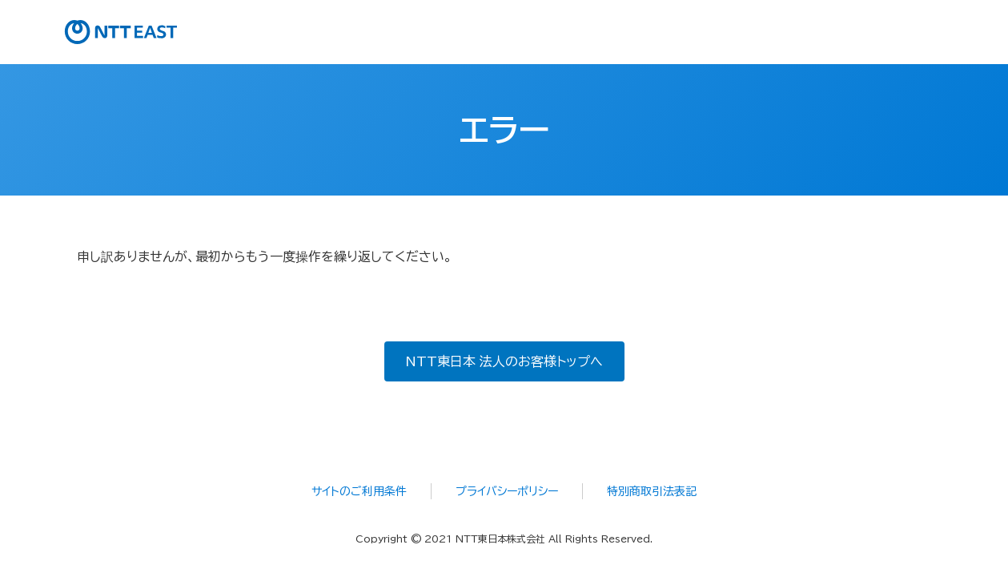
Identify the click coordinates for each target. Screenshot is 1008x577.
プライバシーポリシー (507, 491)
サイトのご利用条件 (359, 491)
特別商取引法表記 (652, 491)
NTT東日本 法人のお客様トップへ (504, 361)
